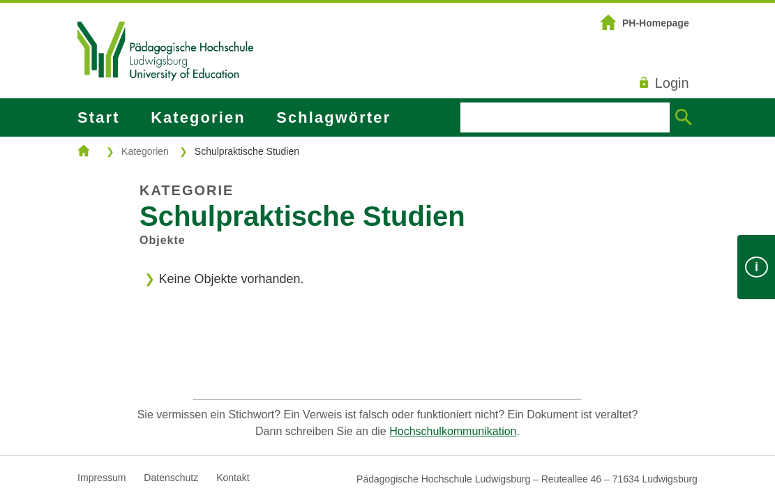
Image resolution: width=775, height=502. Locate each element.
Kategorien (198, 117)
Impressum (101, 477)
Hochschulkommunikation (452, 431)
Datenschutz (171, 477)
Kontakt (232, 477)
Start (98, 117)
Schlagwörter (333, 117)
